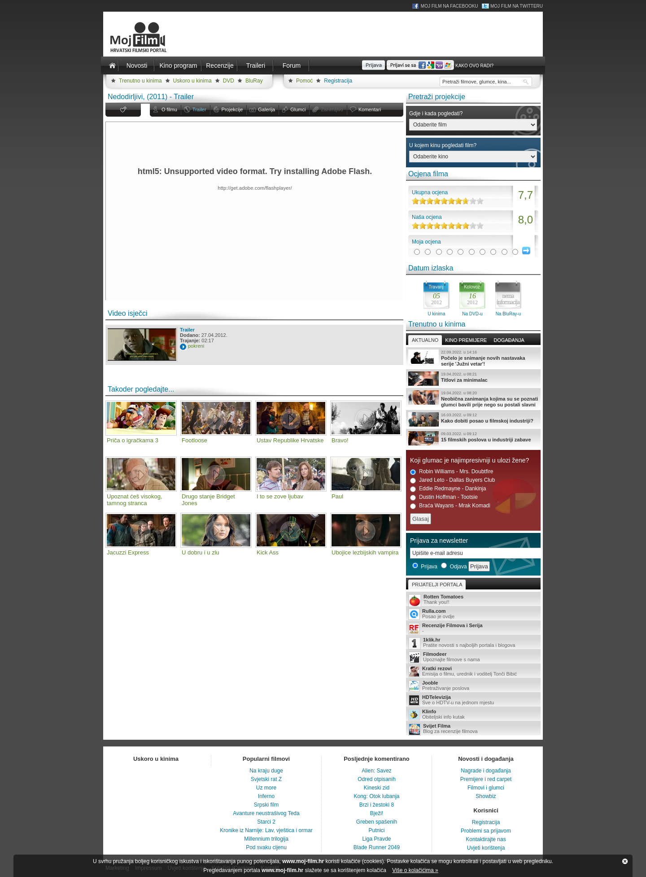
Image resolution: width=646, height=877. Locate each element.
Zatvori (625, 861)
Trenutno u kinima (140, 81)
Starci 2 (266, 822)
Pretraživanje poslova (473, 686)
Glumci (298, 109)
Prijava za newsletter (439, 540)
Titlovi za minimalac (473, 378)
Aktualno (425, 340)
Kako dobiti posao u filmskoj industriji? (473, 419)
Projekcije (232, 109)
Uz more (266, 788)
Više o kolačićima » (415, 870)
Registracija (338, 81)
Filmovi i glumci (485, 788)
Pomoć (304, 81)
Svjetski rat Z (266, 779)
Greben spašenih (376, 822)
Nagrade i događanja (486, 771)
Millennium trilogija (266, 839)
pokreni (196, 346)
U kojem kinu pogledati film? (442, 145)
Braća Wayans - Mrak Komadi (450, 505)
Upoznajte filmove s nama (473, 657)
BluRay (254, 81)
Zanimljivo (332, 109)
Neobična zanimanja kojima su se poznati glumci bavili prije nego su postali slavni (473, 398)
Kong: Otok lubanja (376, 796)
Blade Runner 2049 (377, 847)
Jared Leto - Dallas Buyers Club (452, 480)
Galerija (266, 109)
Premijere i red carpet (486, 779)
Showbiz (486, 796)
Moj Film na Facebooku (449, 6)
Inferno (266, 796)
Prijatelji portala (437, 584)
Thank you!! (473, 600)
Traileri (255, 65)
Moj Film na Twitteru (516, 6)
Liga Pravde (376, 839)
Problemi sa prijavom (486, 831)
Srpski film (266, 805)
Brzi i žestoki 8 (376, 805)
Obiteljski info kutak (473, 714)
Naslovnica (112, 65)
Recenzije (219, 65)
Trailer (199, 109)
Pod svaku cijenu (266, 847)
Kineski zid (376, 788)
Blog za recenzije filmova (473, 729)
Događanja (508, 340)
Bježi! (376, 813)
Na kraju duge (266, 771)
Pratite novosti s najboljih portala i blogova (473, 643)
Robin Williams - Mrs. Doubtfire (451, 471)
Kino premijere (466, 340)
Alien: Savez (377, 771)
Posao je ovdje (473, 614)
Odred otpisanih (377, 779)
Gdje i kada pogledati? (436, 113)
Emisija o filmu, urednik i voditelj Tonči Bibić (473, 671)
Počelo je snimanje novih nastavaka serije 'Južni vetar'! (473, 358)
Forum (292, 65)
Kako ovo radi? (474, 65)
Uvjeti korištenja (486, 848)
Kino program (178, 65)
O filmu (169, 109)
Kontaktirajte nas (486, 839)
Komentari (369, 109)
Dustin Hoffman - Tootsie (444, 497)
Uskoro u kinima (192, 81)
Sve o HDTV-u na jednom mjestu (473, 700)
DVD (228, 81)
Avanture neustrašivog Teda (266, 813)
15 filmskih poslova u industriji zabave (473, 438)
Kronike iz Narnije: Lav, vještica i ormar (266, 830)
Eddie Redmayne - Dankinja (448, 488)
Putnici (376, 830)
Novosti (137, 65)
